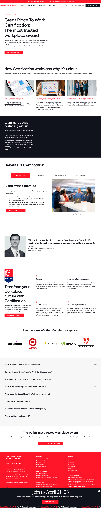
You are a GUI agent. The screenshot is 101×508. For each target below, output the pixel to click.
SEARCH (79, 5)
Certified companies (41, 473)
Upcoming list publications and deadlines (46, 477)
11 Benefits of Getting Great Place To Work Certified (81, 479)
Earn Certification (16, 210)
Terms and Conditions (11, 468)
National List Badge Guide (16, 473)
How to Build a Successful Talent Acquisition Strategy (81, 484)
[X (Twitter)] (13, 458)
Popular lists (40, 482)
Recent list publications (42, 475)
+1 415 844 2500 (13, 463)
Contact (71, 5)
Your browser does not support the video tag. (74, 34)
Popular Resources (73, 475)
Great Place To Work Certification (44, 458)
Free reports (71, 462)
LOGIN (75, 5)
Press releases (71, 466)
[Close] (99, 491)
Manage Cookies (16, 478)
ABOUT (67, 5)
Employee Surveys (40, 462)
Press (10, 471)
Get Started (92, 5)
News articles (71, 464)
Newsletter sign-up (72, 470)
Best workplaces (41, 471)
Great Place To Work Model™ (13, 104)
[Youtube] (19, 458)
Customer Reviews (41, 466)
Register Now (50, 502)
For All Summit (39, 464)
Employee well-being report (75, 477)
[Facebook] (10, 458)
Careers (11, 469)
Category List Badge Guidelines (17, 474)
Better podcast (72, 460)
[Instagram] (16, 458)
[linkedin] (7, 458)
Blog (69, 458)
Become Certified (13, 52)
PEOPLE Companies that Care (44, 486)
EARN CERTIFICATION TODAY (50, 443)
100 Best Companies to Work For (46, 484)
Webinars (70, 468)
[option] (15, 343)
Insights (70, 456)
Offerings (39, 456)
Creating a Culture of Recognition (76, 486)
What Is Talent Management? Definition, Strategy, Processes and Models (80, 482)
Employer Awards (40, 460)
